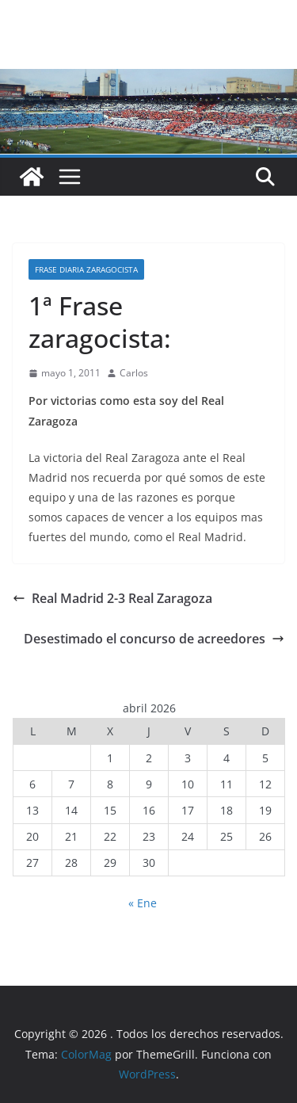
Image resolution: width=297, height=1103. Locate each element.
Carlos (134, 373)
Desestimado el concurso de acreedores (154, 638)
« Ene (142, 902)
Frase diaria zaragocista (86, 269)
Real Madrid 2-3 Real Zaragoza (112, 598)
